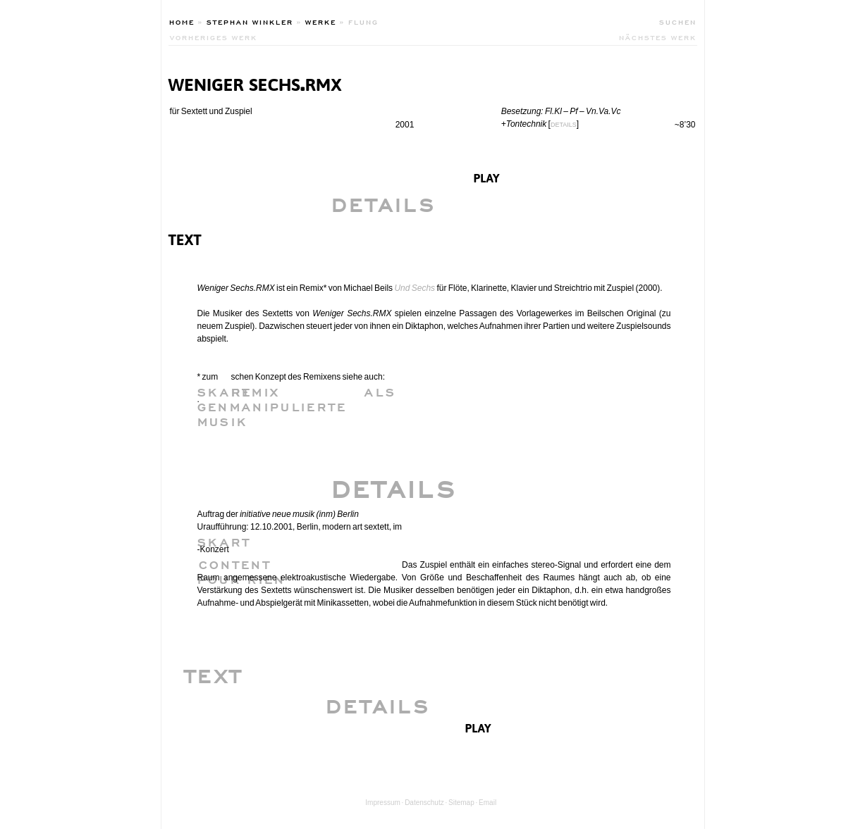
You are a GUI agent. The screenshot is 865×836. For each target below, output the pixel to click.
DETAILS (564, 124)
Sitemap (461, 802)
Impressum (382, 802)
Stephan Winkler (250, 21)
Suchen (678, 21)
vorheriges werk (213, 36)
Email (487, 802)
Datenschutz (424, 802)
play (487, 176)
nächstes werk (658, 36)
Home (182, 21)
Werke (320, 21)
